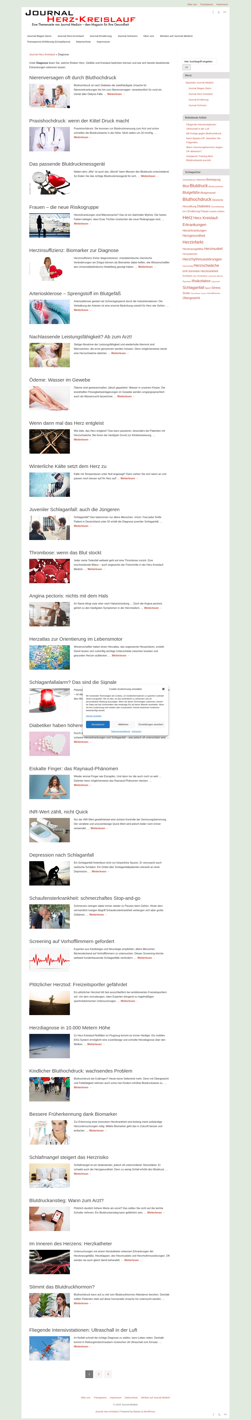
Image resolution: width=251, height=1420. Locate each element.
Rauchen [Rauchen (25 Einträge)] (187, 281)
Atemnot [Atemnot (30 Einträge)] (200, 179)
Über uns (192, 4)
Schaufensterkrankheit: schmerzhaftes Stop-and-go (84, 898)
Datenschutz (83, 41)
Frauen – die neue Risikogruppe (64, 207)
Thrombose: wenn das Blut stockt (65, 552)
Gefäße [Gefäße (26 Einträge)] (213, 211)
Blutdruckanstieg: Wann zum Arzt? (66, 1200)
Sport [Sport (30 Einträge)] (208, 288)
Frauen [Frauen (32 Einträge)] (205, 211)
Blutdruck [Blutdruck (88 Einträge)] (199, 185)
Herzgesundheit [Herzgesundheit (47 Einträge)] (194, 235)
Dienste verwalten (93, 716)
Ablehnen (123, 724)
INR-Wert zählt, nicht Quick (58, 811)
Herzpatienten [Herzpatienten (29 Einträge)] (190, 254)
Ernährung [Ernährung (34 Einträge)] (194, 211)
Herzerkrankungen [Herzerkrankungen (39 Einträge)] (194, 230)
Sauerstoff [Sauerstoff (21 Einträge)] (215, 282)
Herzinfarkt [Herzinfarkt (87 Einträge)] (193, 242)
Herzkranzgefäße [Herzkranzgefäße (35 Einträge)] (193, 249)
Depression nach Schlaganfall (61, 855)
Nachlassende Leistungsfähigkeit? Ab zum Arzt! (80, 336)
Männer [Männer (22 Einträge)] (220, 276)
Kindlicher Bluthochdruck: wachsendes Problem (80, 1071)
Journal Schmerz (127, 36)
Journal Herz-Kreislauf (70, 36)
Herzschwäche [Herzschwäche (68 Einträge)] (206, 265)
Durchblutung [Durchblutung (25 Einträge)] (217, 206)
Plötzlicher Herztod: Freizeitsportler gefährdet (78, 984)
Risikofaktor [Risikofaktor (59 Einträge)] (201, 281)
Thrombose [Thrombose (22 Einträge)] (195, 293)
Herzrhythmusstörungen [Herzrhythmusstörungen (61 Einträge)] (202, 259)
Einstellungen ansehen (151, 724)
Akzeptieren (97, 724)
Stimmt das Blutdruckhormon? (62, 1286)
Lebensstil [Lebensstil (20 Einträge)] (212, 276)
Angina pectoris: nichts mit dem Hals (68, 595)
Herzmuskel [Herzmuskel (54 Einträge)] (213, 249)
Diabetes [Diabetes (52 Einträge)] (204, 206)
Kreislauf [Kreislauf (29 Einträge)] (187, 276)
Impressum (136, 731)
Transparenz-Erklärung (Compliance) (48, 41)
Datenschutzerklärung (120, 731)
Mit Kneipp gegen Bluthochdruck (203, 133)
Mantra (137, 1411)
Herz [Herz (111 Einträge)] (188, 217)
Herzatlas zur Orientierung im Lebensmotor (76, 639)
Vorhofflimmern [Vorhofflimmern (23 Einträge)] (213, 293)
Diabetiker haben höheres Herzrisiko (68, 725)
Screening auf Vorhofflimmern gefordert (71, 941)
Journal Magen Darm (39, 36)
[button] (163, 689)
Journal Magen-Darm (199, 88)
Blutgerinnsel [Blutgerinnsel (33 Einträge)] (208, 192)
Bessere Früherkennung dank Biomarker (73, 1114)
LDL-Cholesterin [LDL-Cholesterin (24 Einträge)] (200, 276)
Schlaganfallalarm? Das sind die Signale (73, 682)
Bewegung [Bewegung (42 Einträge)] (213, 179)
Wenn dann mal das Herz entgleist (66, 423)
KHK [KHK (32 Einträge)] (185, 271)
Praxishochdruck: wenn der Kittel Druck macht (79, 120)
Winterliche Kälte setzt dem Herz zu (67, 466)
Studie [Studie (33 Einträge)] (186, 293)
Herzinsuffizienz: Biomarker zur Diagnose (74, 250)
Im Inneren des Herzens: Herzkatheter (70, 1243)
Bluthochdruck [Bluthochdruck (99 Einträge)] (197, 199)
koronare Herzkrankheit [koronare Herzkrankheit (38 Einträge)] (203, 271)
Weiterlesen (116, 94)
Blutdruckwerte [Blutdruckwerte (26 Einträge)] (215, 186)
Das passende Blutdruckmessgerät (67, 164)
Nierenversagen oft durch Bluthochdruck (72, 77)
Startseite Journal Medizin (199, 82)
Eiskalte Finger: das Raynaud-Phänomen (73, 768)
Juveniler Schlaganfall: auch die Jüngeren (74, 509)
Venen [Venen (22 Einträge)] (203, 293)
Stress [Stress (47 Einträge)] (216, 287)
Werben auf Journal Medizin (176, 36)
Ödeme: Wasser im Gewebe (59, 380)
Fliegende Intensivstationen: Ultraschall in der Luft (83, 1330)
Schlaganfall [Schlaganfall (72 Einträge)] (193, 287)
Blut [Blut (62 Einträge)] (186, 186)
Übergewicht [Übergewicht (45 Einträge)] (191, 298)
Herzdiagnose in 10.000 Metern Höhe (69, 1027)
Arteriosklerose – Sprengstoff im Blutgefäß (75, 293)
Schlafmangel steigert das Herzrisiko (68, 1157)
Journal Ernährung (101, 36)
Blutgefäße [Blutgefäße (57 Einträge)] (191, 192)
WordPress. (150, 1411)
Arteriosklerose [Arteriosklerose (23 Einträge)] (189, 180)
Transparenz (206, 4)
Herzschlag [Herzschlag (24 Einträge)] (188, 266)
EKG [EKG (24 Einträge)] (185, 211)
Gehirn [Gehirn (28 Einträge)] (220, 211)
